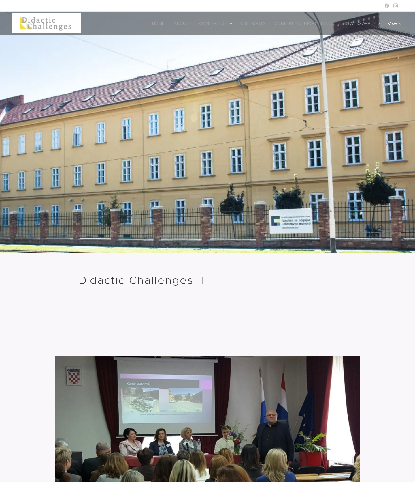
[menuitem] (154, 23)
